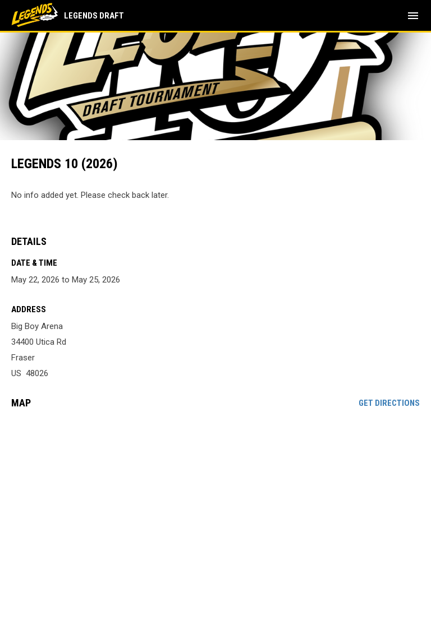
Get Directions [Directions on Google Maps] (389, 403)
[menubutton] (413, 15)
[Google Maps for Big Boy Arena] (215, 503)
